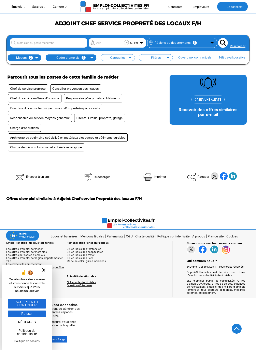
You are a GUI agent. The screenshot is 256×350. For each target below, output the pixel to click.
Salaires (39, 7)
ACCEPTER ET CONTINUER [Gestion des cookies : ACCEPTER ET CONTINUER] (27, 303)
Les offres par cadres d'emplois (25, 255)
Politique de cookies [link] (27, 341)
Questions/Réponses (79, 286)
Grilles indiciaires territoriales (84, 249)
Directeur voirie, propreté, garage (100, 118)
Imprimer (154, 177)
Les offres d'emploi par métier (24, 249)
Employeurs (198, 7)
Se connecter (232, 7)
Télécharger (97, 178)
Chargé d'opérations (24, 128)
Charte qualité (145, 237)
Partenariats (115, 237)
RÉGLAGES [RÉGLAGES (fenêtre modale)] (27, 322)
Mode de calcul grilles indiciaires (86, 261)
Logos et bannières (64, 237)
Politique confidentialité (173, 237)
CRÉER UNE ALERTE (208, 99)
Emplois (18, 7)
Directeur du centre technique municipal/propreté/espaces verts (55, 108)
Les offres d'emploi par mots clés (26, 252)
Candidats (173, 7)
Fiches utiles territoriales (81, 283)
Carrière (60, 7)
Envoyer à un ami (32, 177)
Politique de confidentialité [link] (27, 332)
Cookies (232, 237)
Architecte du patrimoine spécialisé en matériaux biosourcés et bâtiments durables (68, 138)
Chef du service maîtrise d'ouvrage (34, 98)
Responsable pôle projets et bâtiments (93, 98)
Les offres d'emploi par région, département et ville (34, 260)
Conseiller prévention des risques (76, 88)
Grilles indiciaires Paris (80, 258)
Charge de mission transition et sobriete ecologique (46, 148)
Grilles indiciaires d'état (81, 255)
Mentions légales (92, 237)
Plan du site (216, 237)
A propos (198, 237)
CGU (129, 237)
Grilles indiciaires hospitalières (85, 252)
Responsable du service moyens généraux (40, 118)
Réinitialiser (237, 46)
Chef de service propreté (28, 88)
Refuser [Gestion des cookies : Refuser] (27, 313)
